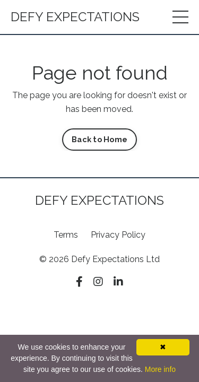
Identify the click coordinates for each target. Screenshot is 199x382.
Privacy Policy (118, 235)
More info (160, 369)
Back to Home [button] (99, 139)
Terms (66, 235)
